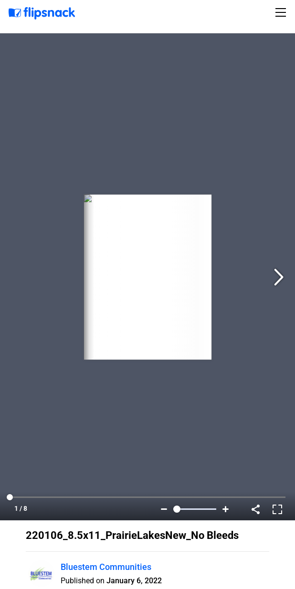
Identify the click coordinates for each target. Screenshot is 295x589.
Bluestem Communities (106, 567)
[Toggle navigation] (282, 12)
